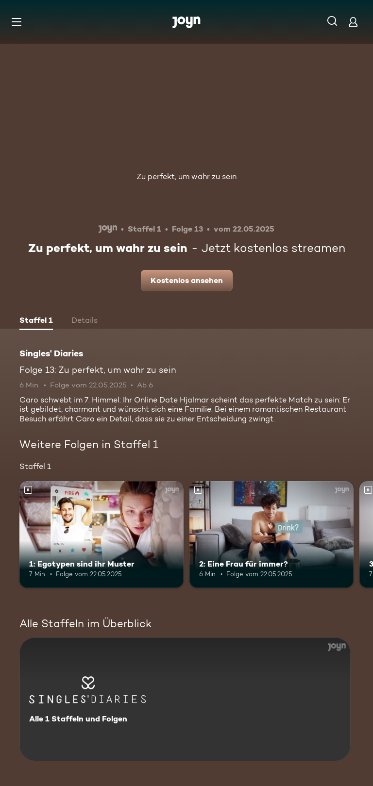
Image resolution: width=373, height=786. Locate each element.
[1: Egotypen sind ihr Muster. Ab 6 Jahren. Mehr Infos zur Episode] (101, 534)
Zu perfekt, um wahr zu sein (186, 176)
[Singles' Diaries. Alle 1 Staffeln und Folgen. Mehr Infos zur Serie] (185, 699)
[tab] (36, 321)
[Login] (353, 21)
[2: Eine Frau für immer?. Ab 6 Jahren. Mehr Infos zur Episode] (271, 534)
